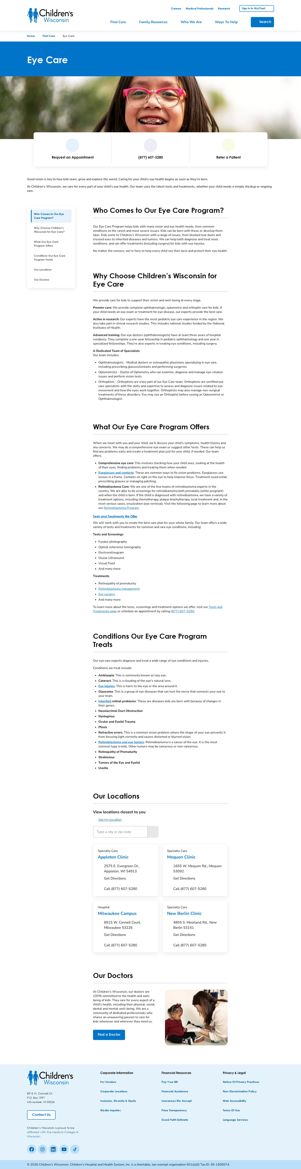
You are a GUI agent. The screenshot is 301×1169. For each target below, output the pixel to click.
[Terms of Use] (231, 1111)
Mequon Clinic (195, 857)
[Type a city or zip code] (120, 832)
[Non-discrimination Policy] (240, 1092)
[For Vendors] (108, 1082)
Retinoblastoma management (119, 589)
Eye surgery (106, 594)
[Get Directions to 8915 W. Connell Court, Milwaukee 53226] (129, 930)
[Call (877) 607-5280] (120, 888)
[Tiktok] (74, 1149)
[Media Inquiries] (110, 1111)
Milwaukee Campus (126, 913)
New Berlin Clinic (195, 913)
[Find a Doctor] (109, 1035)
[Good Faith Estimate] (174, 1120)
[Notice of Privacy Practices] (241, 1082)
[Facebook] (31, 1149)
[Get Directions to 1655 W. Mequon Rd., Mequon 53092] (198, 873)
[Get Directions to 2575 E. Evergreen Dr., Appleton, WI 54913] (129, 873)
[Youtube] (64, 1149)
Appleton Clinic (126, 857)
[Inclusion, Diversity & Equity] (118, 1101)
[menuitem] (51, 216)
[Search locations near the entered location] (153, 832)
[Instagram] (42, 1149)
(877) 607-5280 (182, 611)
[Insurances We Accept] (176, 1101)
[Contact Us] (41, 1115)
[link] (176, 8)
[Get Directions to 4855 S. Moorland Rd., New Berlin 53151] (198, 930)
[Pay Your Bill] (169, 1082)
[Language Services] (235, 1120)
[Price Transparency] (174, 1111)
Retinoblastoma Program (121, 508)
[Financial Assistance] (174, 1092)
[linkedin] (53, 1149)
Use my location (107, 820)
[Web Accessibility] (234, 1101)
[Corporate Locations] (113, 1092)
